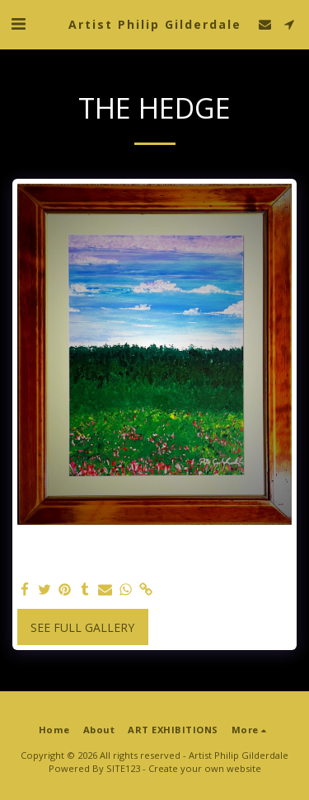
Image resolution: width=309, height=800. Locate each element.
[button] (18, 23)
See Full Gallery (82, 627)
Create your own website (204, 768)
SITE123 (123, 768)
